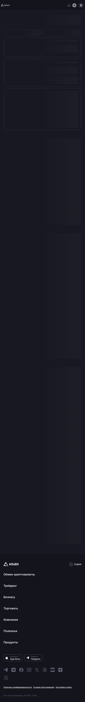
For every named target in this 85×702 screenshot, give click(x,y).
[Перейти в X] (37, 670)
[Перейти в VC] (6, 677)
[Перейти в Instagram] (29, 670)
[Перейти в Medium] (52, 670)
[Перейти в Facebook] (21, 670)
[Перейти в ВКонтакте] (13, 670)
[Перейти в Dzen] (60, 670)
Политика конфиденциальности (18, 687)
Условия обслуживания (43, 687)
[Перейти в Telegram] (6, 670)
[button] (75, 564)
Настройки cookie (64, 687)
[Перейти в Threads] (45, 670)
